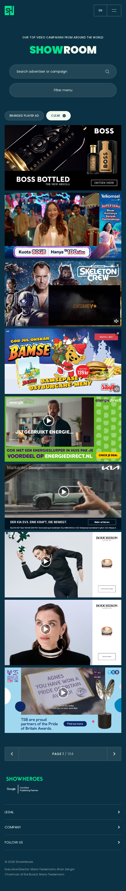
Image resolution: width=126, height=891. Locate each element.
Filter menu (63, 90)
